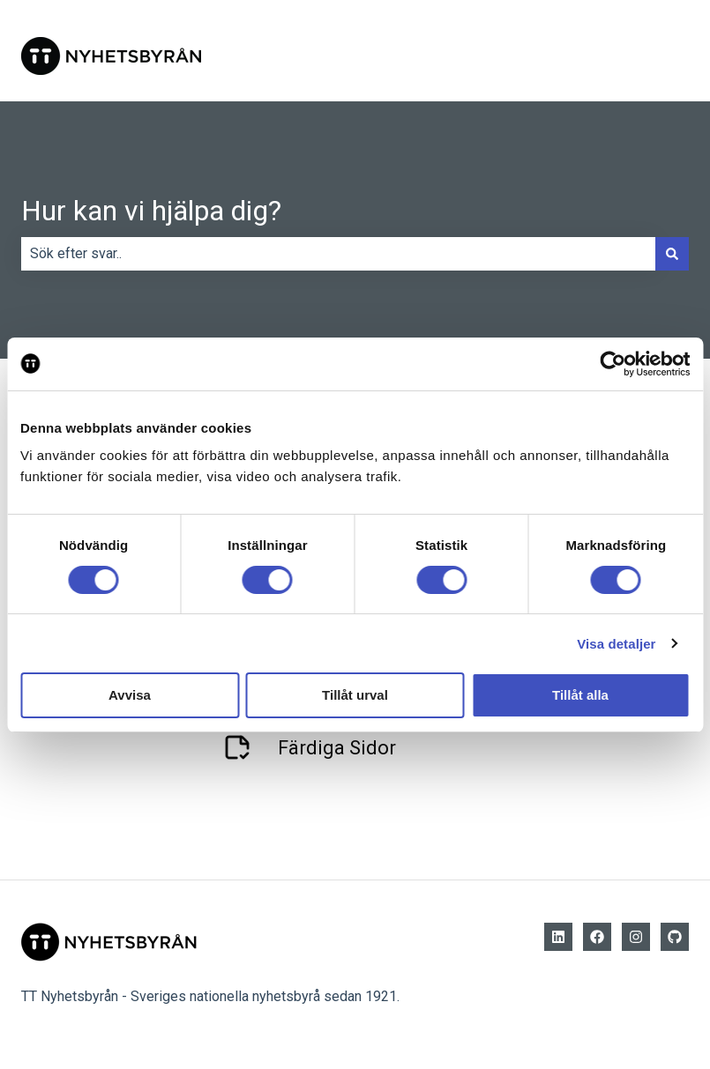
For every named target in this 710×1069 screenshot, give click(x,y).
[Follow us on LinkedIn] (558, 937)
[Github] (675, 937)
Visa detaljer (616, 643)
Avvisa (129, 694)
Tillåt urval (355, 694)
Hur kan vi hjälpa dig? (151, 210)
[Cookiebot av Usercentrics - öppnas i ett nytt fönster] (612, 364)
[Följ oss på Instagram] (636, 937)
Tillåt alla (580, 694)
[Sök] (672, 254)
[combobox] (338, 254)
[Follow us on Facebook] (597, 937)
